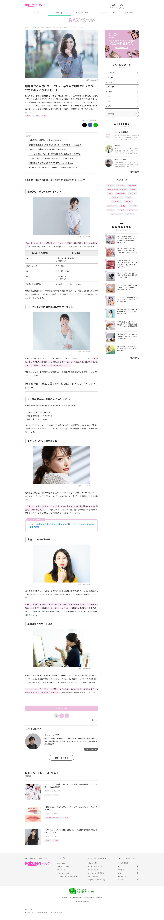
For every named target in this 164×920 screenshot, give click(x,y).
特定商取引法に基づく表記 (96, 880)
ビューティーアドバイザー (66, 876)
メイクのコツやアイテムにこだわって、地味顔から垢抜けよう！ (54, 167)
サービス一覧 (29, 913)
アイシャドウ (121, 194)
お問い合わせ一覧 (42, 913)
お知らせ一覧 (92, 863)
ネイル (108, 96)
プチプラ (128, 202)
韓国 (110, 194)
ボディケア (110, 87)
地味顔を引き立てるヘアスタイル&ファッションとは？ (50, 163)
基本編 (133, 189)
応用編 (44, 115)
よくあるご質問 (127, 13)
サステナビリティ (56, 913)
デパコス (110, 210)
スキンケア (110, 72)
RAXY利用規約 (93, 876)
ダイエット (132, 210)
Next (94, 720)
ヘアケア (109, 92)
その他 (108, 106)
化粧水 (123, 206)
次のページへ (61, 708)
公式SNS (104, 13)
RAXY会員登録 (123, 863)
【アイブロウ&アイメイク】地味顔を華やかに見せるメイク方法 (54, 153)
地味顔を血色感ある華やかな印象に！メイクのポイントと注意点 (54, 144)
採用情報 (99, 898)
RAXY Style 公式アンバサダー (53, 818)
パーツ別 (36, 115)
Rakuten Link (122, 876)
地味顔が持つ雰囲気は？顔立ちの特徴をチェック (48, 140)
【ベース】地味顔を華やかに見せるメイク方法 (47, 149)
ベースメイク (110, 77)
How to (28, 115)
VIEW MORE (134, 172)
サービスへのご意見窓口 (96, 873)
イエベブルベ (112, 206)
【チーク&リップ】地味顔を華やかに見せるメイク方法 (50, 158)
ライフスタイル (116, 214)
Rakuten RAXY (35, 5)
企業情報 (65, 898)
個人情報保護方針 (75, 898)
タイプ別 (129, 214)
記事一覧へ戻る (61, 757)
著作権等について (88, 898)
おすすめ (121, 185)
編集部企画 (132, 185)
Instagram (121, 870)
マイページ (61, 870)
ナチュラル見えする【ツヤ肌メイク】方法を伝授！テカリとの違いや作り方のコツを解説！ (62, 525)
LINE (119, 873)
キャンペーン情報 (82, 13)
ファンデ (121, 210)
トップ (36, 13)
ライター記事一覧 (90, 749)
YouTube (121, 880)
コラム (108, 101)
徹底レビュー (117, 198)
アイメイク (34, 112)
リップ (66, 818)
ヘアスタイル (116, 202)
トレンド (55, 795)
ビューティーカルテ (64, 873)
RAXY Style (59, 13)
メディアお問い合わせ (95, 866)
